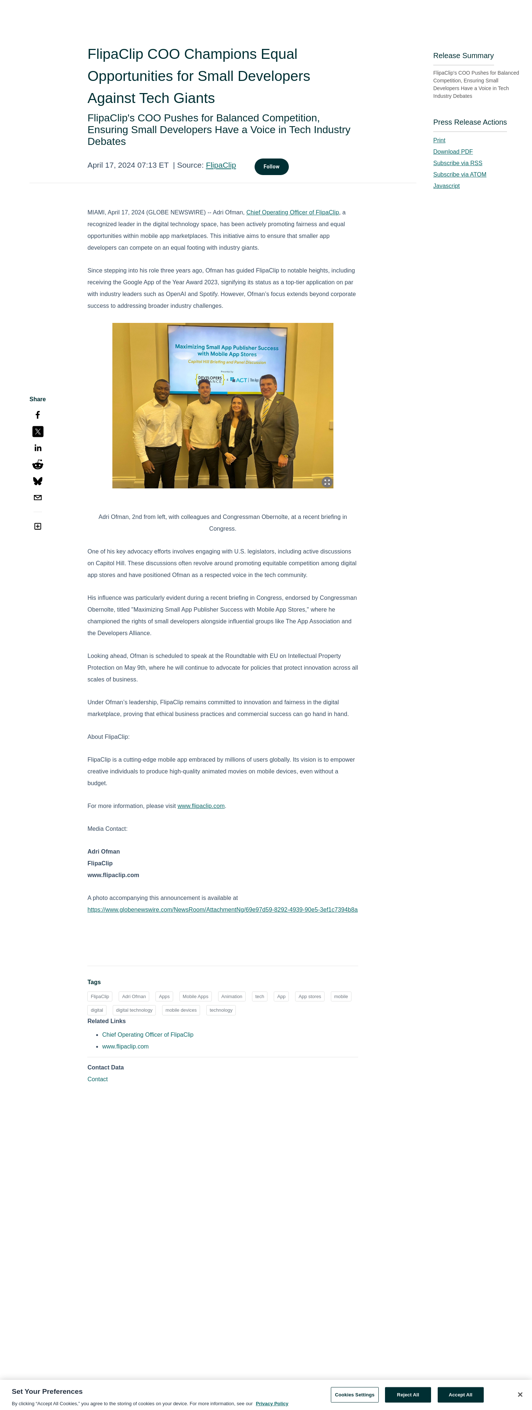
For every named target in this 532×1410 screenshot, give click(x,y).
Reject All (408, 1397)
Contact (97, 1079)
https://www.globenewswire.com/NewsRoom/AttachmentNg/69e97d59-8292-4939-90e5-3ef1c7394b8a (222, 910)
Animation (231, 996)
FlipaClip (221, 165)
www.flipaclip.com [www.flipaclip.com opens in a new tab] (125, 1046)
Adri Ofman (134, 996)
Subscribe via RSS (457, 163)
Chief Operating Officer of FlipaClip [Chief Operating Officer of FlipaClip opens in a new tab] (147, 1035)
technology (221, 1010)
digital (97, 1010)
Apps (164, 996)
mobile (341, 996)
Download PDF (453, 152)
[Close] (520, 1397)
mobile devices (181, 1010)
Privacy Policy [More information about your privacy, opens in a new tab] (272, 1406)
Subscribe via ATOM (459, 174)
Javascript (446, 186)
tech (259, 996)
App (281, 996)
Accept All (460, 1397)
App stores (309, 996)
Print (439, 140)
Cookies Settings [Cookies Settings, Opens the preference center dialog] (355, 1397)
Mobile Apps (196, 996)
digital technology (134, 1010)
